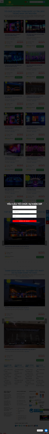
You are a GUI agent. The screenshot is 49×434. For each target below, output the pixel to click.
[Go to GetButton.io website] (46, 432)
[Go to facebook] (46, 430)
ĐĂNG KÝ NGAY (24, 221)
